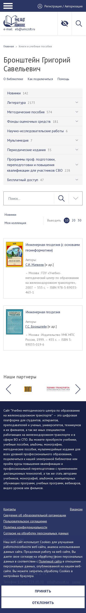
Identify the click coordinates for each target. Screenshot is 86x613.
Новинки (10, 214)
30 (79, 220)
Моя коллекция (15, 223)
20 (73, 220)
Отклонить (43, 602)
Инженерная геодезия (42, 312)
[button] (8, 389)
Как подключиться (40, 79)
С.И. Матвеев (34, 265)
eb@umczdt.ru (25, 29)
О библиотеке (13, 79)
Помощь (63, 79)
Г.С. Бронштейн (36, 326)
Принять (43, 591)
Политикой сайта (50, 561)
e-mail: (8, 29)
